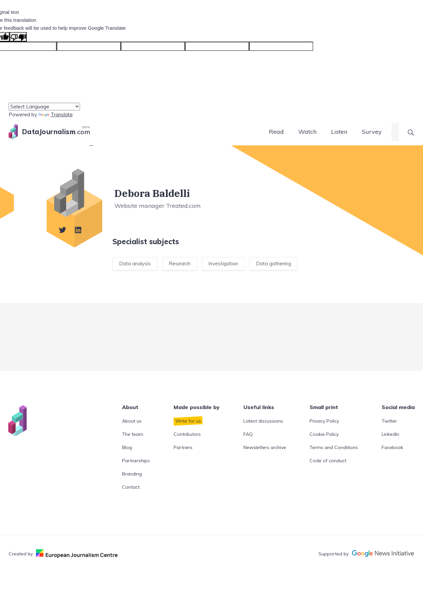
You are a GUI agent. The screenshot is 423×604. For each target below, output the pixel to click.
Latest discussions (263, 421)
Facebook (392, 447)
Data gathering (273, 263)
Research (179, 263)
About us (132, 421)
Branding (132, 474)
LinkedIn (390, 434)
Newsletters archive (264, 447)
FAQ (248, 434)
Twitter (389, 421)
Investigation (223, 263)
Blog (127, 447)
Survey (372, 131)
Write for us (188, 421)
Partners (183, 447)
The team (132, 434)
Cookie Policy (324, 434)
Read (276, 131)
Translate (55, 114)
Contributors (187, 434)
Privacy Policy (324, 421)
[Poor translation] (18, 37)
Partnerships (136, 461)
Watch (307, 131)
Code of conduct (328, 461)
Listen (339, 131)
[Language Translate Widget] (44, 106)
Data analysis (135, 263)
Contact (131, 487)
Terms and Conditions (334, 447)
